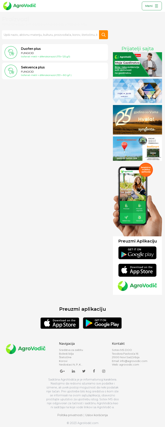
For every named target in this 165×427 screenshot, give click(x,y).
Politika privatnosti (70, 415)
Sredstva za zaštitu (71, 349)
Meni (151, 6)
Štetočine (65, 357)
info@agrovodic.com (133, 361)
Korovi (63, 361)
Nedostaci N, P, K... (71, 364)
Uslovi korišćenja (96, 415)
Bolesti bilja (66, 353)
